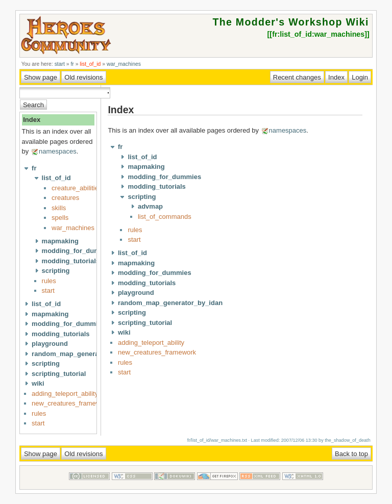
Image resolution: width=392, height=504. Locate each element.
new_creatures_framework (71, 403)
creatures (65, 197)
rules (49, 281)
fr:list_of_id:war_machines (318, 34)
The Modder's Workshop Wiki (290, 22)
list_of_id (90, 64)
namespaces (58, 151)
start (60, 64)
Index (31, 119)
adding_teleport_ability (65, 393)
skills (59, 208)
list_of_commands (164, 216)
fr (72, 64)
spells (60, 217)
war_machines (124, 64)
